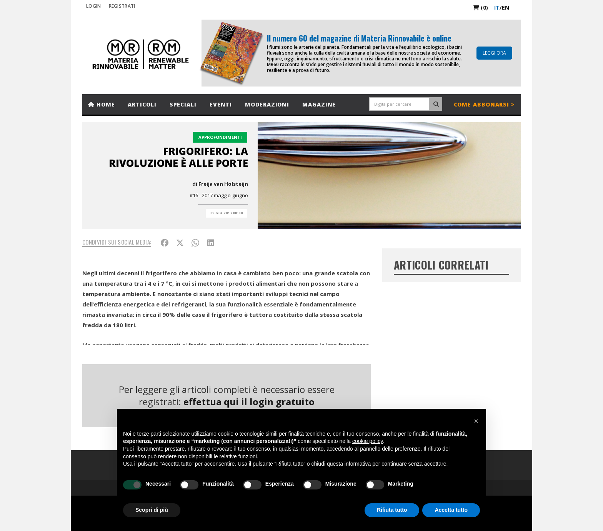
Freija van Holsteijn (223, 183)
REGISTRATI (122, 6)
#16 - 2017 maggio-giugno (219, 195)
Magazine (319, 104)
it (497, 7)
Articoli (142, 104)
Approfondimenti (220, 137)
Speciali (183, 104)
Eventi (221, 104)
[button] (476, 421)
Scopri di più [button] (151, 510)
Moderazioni (267, 104)
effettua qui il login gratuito (249, 401)
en (505, 7)
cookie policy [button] (367, 441)
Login (93, 6)
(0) (480, 7)
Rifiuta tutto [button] (392, 510)
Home (101, 104)
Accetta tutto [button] (451, 510)
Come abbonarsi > (484, 104)
